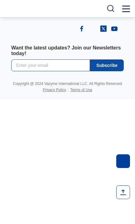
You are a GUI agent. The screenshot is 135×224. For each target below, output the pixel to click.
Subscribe (107, 65)
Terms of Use (81, 90)
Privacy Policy (54, 90)
